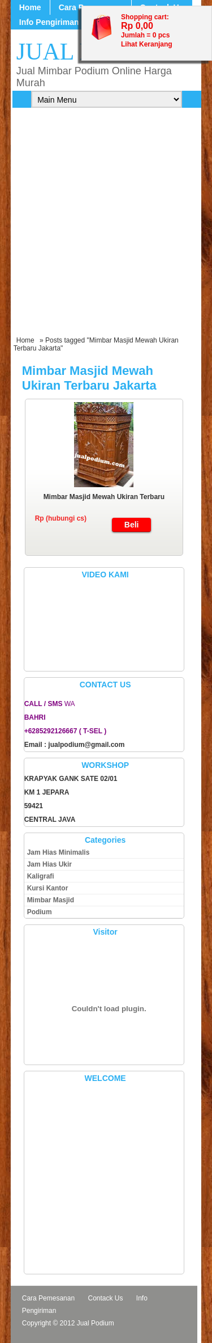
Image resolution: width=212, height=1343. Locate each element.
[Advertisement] (106, 224)
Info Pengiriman (49, 22)
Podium (39, 912)
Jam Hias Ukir (49, 864)
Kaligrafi (40, 876)
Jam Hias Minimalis (58, 852)
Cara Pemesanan (48, 1298)
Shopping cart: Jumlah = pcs (145, 26)
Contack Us (105, 1298)
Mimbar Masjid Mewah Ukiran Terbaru (104, 497)
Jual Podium (95, 1323)
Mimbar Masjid (50, 900)
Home (30, 7)
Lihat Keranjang (146, 44)
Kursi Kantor (47, 888)
